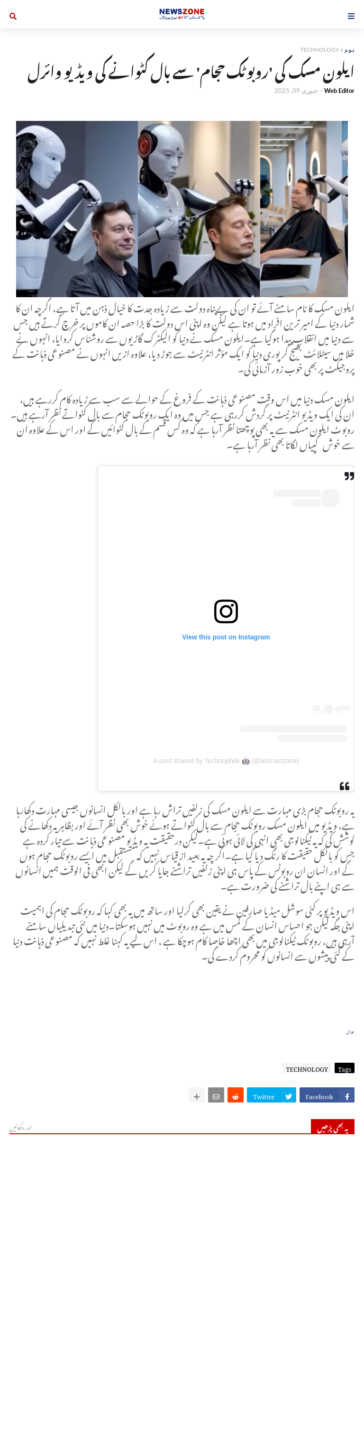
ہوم (350, 49)
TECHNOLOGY (319, 49)
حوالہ (350, 1031)
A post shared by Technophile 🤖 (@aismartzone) (226, 761)
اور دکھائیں (20, 1126)
